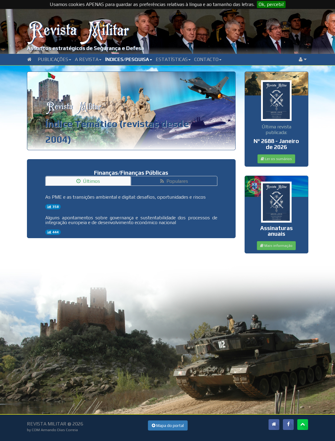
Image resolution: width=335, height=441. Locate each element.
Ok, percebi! (271, 4)
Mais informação (276, 246)
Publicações (54, 59)
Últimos (88, 181)
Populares (174, 181)
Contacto (208, 59)
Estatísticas (173, 59)
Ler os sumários (276, 159)
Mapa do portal (168, 425)
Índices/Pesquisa (128, 59)
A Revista (88, 59)
